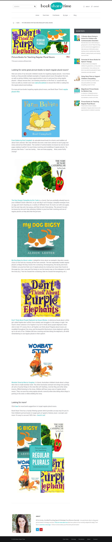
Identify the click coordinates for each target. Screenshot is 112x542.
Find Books (56, 15)
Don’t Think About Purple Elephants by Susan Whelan (29, 320)
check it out (41, 415)
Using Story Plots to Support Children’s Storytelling (90, 80)
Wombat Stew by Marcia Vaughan (23, 382)
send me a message (45, 524)
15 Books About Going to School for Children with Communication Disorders (90, 46)
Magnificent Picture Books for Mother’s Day (90, 93)
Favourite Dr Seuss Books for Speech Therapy (90, 65)
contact (95, 6)
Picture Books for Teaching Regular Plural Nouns (90, 105)
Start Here (46, 15)
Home (37, 15)
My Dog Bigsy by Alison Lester (22, 260)
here (16, 406)
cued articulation (40, 83)
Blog (75, 15)
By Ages (66, 15)
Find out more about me (61, 522)
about (86, 6)
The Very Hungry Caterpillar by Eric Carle (25, 200)
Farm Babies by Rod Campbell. (22, 140)
